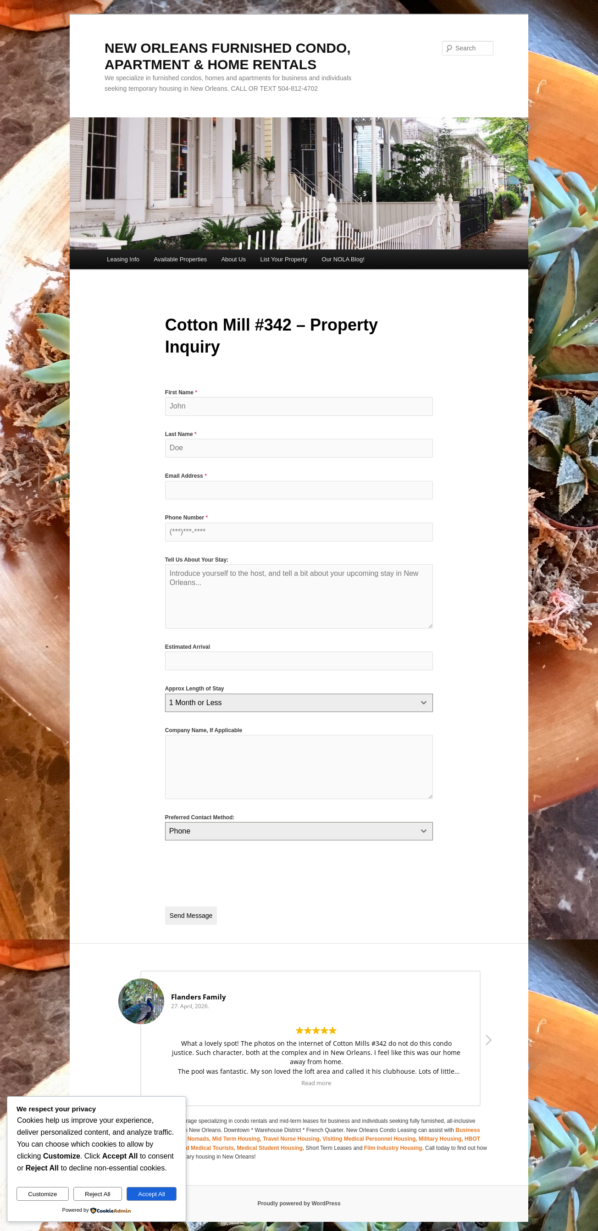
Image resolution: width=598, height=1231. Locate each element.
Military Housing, (442, 1135)
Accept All (151, 1194)
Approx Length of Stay (194, 688)
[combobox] (299, 703)
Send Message (191, 915)
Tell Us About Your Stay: (196, 560)
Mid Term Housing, (237, 1135)
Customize (42, 1194)
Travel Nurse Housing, (292, 1135)
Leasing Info (123, 259)
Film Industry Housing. (394, 1143)
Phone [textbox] (179, 831)
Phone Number (186, 517)
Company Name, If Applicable (203, 730)
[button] (488, 1038)
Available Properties (180, 259)
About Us (233, 259)
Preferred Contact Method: (199, 817)
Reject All (98, 1194)
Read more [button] (316, 1078)
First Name (181, 392)
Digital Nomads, (190, 1135)
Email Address (186, 476)
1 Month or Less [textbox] (195, 703)
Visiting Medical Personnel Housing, (370, 1135)
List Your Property (283, 259)
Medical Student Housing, (271, 1143)
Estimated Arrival (187, 647)
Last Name (181, 434)
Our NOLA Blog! (343, 259)
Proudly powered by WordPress (298, 1199)
